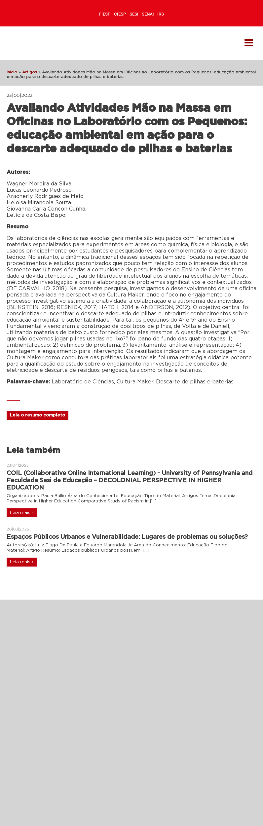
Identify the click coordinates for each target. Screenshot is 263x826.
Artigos (29, 72)
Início (12, 72)
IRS (160, 14)
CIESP (120, 14)
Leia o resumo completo (37, 415)
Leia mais (21, 512)
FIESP (105, 14)
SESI (134, 14)
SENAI (148, 14)
